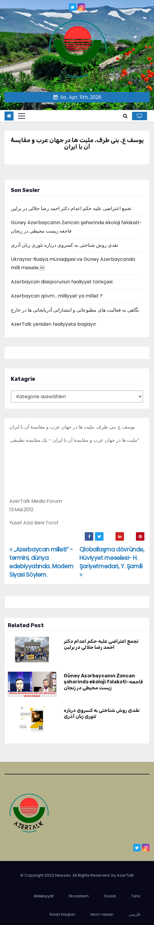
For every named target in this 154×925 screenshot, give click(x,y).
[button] (125, 115)
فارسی (134, 914)
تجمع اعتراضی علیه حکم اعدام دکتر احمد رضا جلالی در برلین (71, 208)
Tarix (135, 896)
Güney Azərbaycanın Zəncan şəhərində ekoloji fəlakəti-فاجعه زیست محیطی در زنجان (103, 682)
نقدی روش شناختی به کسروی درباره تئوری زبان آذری (64, 245)
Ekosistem (79, 896)
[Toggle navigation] (22, 116)
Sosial (110, 896)
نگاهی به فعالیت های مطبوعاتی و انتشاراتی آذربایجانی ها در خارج (75, 310)
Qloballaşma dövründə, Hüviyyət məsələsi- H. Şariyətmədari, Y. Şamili (111, 561)
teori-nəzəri (102, 914)
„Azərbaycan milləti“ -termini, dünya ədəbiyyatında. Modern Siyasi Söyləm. (41, 562)
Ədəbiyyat (44, 896)
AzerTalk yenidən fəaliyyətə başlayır (53, 324)
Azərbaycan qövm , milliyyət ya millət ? (57, 295)
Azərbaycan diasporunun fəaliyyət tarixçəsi (61, 281)
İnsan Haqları (62, 914)
